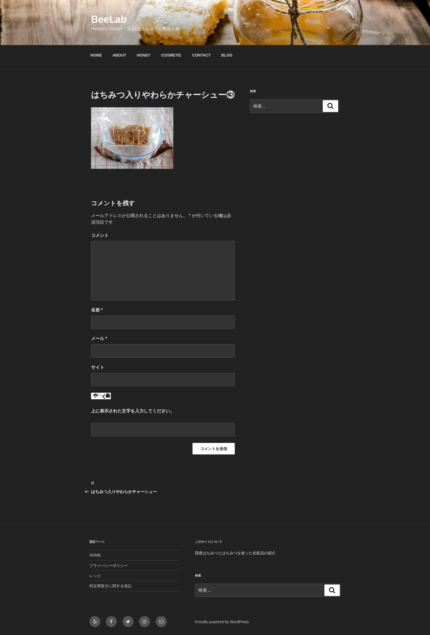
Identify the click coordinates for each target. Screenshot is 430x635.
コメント (100, 235)
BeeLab (109, 19)
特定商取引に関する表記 (110, 586)
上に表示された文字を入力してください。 (132, 411)
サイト (97, 367)
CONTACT (201, 55)
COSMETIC (171, 55)
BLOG (226, 55)
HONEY (144, 55)
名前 (97, 310)
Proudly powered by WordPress (222, 622)
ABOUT (119, 55)
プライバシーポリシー (108, 565)
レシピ (95, 576)
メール (99, 338)
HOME (96, 55)
